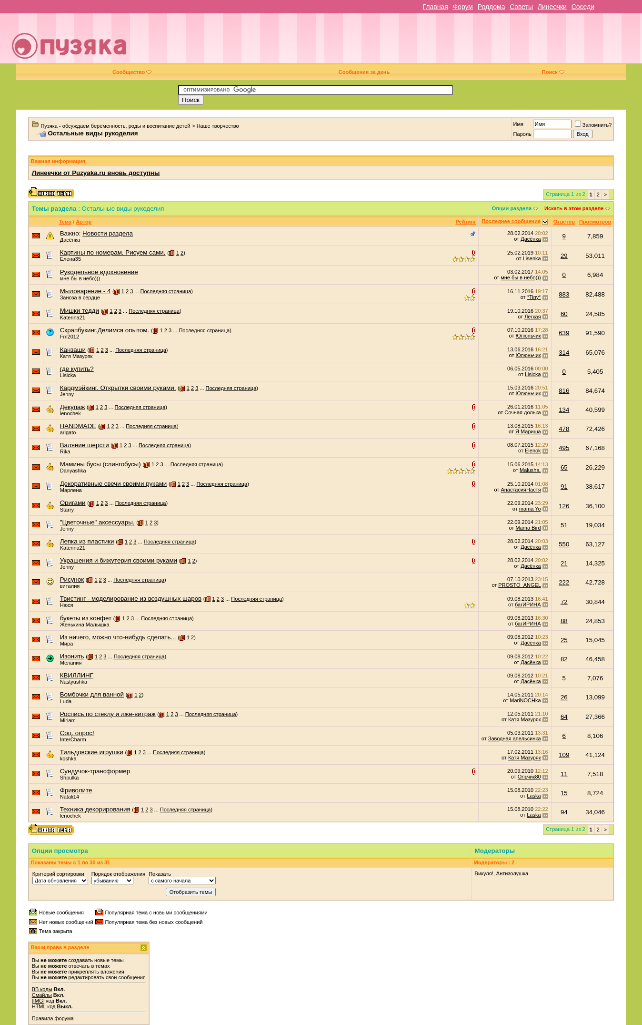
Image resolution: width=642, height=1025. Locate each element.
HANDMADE (78, 426)
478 (564, 428)
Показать (160, 874)
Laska (534, 796)
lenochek (70, 413)
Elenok (533, 450)
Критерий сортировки (58, 874)
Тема (65, 222)
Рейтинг (465, 222)
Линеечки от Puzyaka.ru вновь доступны (96, 172)
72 (564, 601)
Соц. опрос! (77, 733)
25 (564, 640)
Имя (518, 124)
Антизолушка (512, 873)
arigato (68, 432)
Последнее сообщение (511, 221)
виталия (70, 586)
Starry (67, 509)
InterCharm (73, 739)
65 (564, 467)
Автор (83, 222)
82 (564, 659)
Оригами (73, 502)
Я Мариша (528, 431)
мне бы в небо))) (80, 278)
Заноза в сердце (80, 297)
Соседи (583, 6)
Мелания (71, 663)
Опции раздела (512, 208)
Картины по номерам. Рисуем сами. (113, 252)
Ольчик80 (529, 776)
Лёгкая (532, 316)
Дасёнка (70, 240)
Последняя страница (165, 291)
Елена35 (70, 259)
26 (564, 697)
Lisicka (68, 375)
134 (564, 409)
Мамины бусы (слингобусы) (100, 464)
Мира (66, 643)
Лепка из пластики (87, 541)
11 (564, 774)
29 (564, 255)
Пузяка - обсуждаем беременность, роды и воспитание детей (115, 126)
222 (564, 582)
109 (564, 754)
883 (564, 294)
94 (564, 812)
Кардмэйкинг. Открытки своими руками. (118, 387)
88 (564, 621)
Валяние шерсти (84, 445)
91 (564, 486)
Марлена (71, 490)
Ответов (564, 222)
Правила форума (53, 1018)
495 (564, 447)
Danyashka (73, 470)
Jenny (67, 394)
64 (564, 716)
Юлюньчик (528, 335)
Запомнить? (593, 125)
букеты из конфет (85, 618)
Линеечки (552, 6)
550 (564, 544)
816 (564, 390)
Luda (65, 701)
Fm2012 (69, 336)
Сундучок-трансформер (95, 771)
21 (564, 563)
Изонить (72, 656)
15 (564, 793)
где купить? (77, 368)
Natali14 (69, 797)
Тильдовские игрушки (91, 752)
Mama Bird (528, 528)
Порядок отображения (118, 874)
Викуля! (484, 873)
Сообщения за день (364, 72)
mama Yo (530, 509)
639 (564, 333)
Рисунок (72, 579)
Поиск (553, 72)
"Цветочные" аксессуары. (97, 522)
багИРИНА (528, 604)
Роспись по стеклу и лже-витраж (108, 714)
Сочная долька (522, 412)
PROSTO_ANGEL (519, 585)
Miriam (68, 720)
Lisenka (532, 258)
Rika (65, 451)
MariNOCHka (525, 700)
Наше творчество (218, 126)
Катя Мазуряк (76, 356)
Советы (521, 6)
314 (564, 352)
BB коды (42, 989)
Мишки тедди (79, 310)
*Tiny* (534, 297)
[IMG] (38, 1001)
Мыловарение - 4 (85, 291)
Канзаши (73, 349)
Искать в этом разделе (573, 208)
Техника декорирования (95, 809)
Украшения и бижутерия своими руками (118, 560)
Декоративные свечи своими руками (113, 483)
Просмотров (595, 222)
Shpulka (69, 777)
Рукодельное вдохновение (99, 272)
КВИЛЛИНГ (76, 675)
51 (564, 525)
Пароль (522, 134)
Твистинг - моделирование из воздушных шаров (130, 598)
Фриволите (76, 790)
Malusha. (530, 470)
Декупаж (72, 406)
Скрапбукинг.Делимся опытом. (105, 330)
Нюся (66, 605)
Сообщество (131, 72)
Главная (435, 6)
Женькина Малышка (85, 624)
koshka (68, 758)
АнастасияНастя (521, 489)
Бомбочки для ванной (92, 694)
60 (564, 314)
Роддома (491, 6)
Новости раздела (107, 233)
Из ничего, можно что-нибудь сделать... (118, 637)
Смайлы (42, 995)
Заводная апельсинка (514, 738)
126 (564, 506)
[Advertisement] (388, 41)
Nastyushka (73, 682)
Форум (462, 6)
